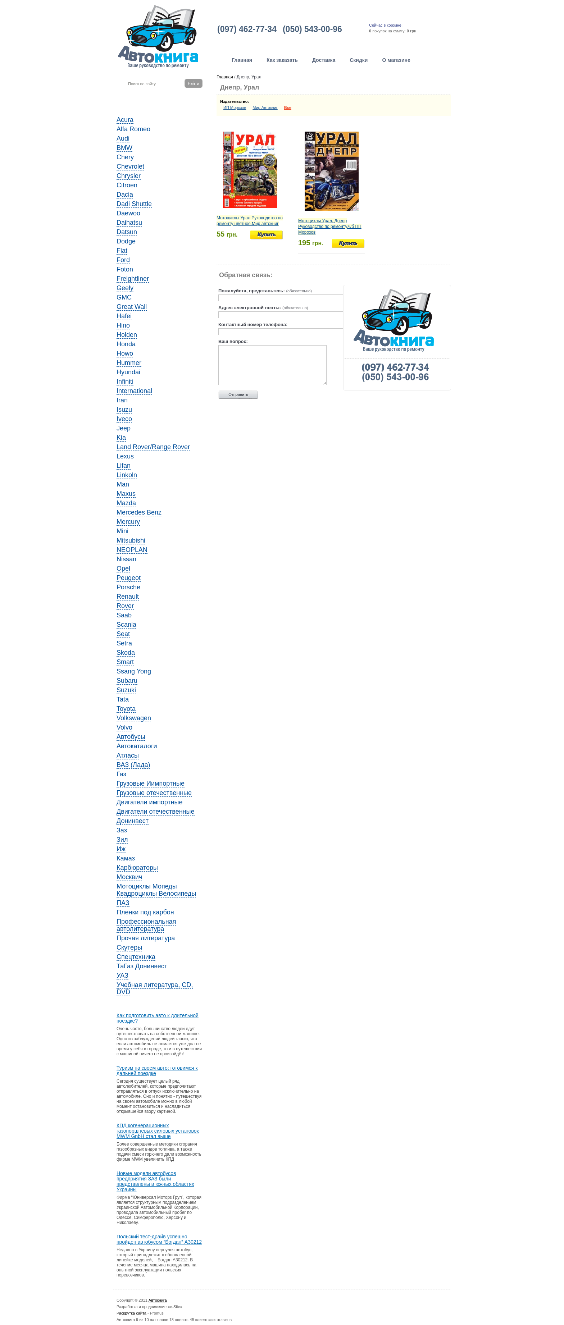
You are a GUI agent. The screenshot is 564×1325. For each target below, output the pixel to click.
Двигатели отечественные (156, 811)
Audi (123, 138)
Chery (125, 157)
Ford (123, 260)
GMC (124, 297)
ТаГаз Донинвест (142, 966)
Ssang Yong (134, 671)
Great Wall (132, 306)
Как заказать (282, 60)
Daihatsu (129, 222)
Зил (122, 839)
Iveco (124, 418)
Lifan (124, 465)
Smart (125, 662)
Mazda (126, 503)
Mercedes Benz (139, 512)
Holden (127, 334)
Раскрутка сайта (131, 1313)
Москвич (129, 877)
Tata (123, 699)
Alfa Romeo (133, 129)
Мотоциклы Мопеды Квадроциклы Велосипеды (156, 890)
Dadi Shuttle (134, 203)
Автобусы (131, 736)
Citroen (127, 185)
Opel (123, 568)
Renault (128, 596)
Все (287, 107)
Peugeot (129, 577)
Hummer (129, 362)
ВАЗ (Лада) (133, 764)
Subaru (127, 680)
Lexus (125, 456)
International (134, 390)
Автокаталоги (137, 746)
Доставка (323, 60)
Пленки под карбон (145, 912)
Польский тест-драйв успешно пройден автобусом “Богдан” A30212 (159, 1239)
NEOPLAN (132, 549)
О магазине (396, 60)
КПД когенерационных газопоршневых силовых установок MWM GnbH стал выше (158, 1131)
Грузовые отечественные (154, 792)
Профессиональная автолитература (146, 925)
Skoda (126, 652)
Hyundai (128, 372)
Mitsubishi (131, 540)
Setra (124, 643)
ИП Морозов (234, 107)
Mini (122, 531)
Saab (124, 615)
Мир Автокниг (265, 107)
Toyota (126, 708)
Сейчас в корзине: (385, 25)
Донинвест (133, 820)
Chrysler (129, 175)
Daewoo (128, 213)
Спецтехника (136, 956)
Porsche (128, 587)
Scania (126, 624)
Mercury (128, 521)
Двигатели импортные (150, 802)
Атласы (128, 755)
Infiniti (125, 381)
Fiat (122, 250)
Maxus (126, 493)
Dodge (126, 241)
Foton (125, 269)
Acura (125, 119)
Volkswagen (134, 718)
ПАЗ (123, 902)
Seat (123, 634)
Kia (121, 437)
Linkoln (127, 475)
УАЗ (122, 975)
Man (123, 484)
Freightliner (133, 278)
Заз (122, 830)
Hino (123, 325)
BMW (124, 147)
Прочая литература (146, 938)
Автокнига (158, 1300)
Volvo (124, 727)
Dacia (125, 194)
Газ (121, 774)
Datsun (127, 232)
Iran (122, 400)
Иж (121, 849)
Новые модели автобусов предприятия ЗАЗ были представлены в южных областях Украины (155, 1181)
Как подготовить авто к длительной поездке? (158, 1018)
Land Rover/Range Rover (153, 447)
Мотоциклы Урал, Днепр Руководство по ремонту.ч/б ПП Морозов (329, 226)
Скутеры (129, 947)
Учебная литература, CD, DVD (155, 988)
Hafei (124, 316)
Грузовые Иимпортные (151, 783)
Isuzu (124, 409)
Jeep (124, 428)
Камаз (126, 858)
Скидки (359, 60)
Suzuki (126, 690)
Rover (125, 605)
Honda (126, 344)
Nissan (126, 559)
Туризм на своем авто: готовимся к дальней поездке (157, 1070)
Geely (125, 288)
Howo (125, 353)
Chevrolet (130, 166)
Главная (242, 60)
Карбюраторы (137, 867)
